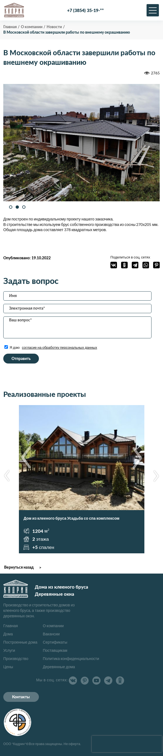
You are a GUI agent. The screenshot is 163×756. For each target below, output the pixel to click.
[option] (81, 142)
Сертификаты (55, 642)
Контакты (21, 697)
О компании (53, 625)
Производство (15, 658)
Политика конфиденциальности (71, 658)
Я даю (50, 347)
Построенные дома (20, 642)
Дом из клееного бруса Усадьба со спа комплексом (71, 518)
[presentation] (127, 744)
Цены (8, 666)
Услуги (9, 650)
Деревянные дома (59, 666)
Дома (8, 634)
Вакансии (51, 634)
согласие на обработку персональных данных (59, 347)
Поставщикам (55, 650)
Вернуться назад (19, 567)
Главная (10, 625)
